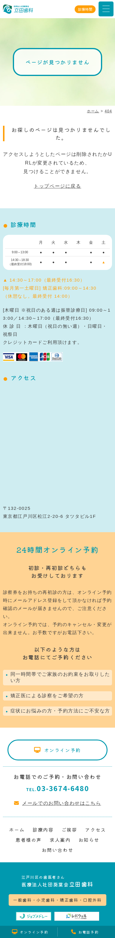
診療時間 (85, 9)
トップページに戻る (57, 186)
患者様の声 (29, 839)
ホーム (17, 829)
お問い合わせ (57, 849)
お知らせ (89, 839)
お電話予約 (88, 931)
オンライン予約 (62, 750)
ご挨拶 (69, 829)
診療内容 (43, 829)
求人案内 (60, 839)
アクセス (95, 829)
